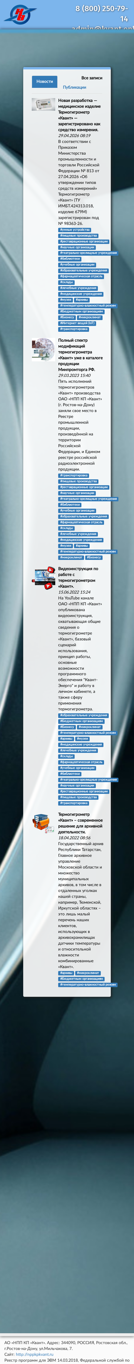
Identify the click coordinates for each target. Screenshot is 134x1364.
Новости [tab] (44, 82)
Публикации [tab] (74, 88)
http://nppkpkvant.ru (34, 1355)
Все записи (91, 78)
